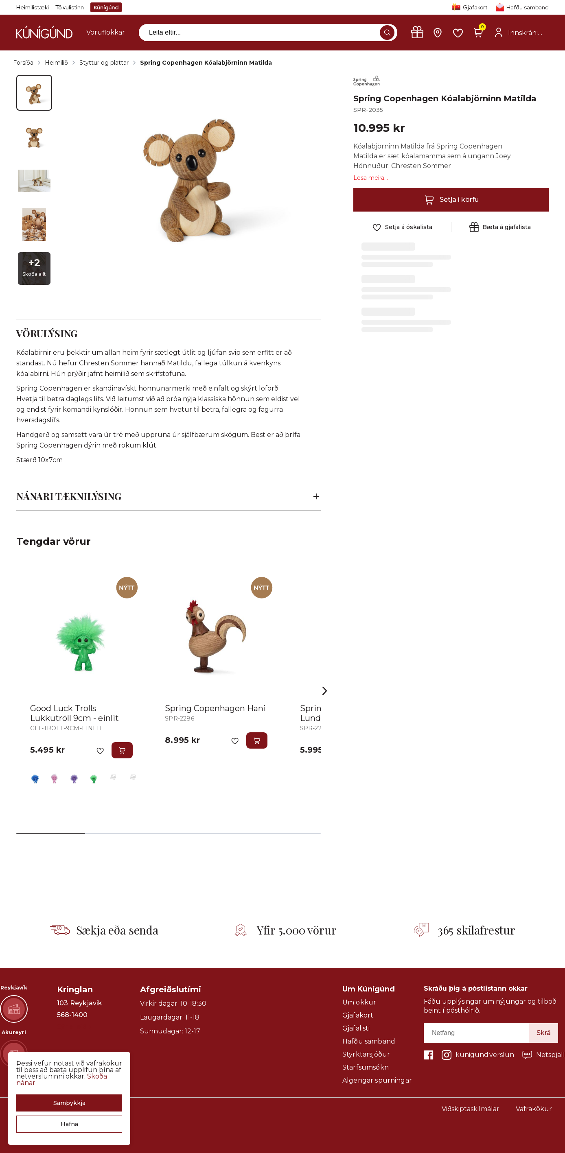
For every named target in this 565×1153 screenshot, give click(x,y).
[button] (69, 1103)
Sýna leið (74, 1027)
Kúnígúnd (106, 7)
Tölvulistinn (69, 7)
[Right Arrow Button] (324, 691)
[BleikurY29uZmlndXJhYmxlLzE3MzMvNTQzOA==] (54, 777)
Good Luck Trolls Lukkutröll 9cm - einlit (74, 713)
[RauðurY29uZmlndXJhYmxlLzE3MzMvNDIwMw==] (133, 777)
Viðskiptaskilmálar (470, 1109)
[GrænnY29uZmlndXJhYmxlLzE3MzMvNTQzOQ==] (93, 777)
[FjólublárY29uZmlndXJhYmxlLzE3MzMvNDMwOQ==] (74, 777)
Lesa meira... (370, 177)
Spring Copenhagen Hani (215, 708)
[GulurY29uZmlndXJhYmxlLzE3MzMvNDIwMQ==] (113, 777)
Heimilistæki (32, 7)
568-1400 (72, 1015)
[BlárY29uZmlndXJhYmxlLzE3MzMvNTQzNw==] (35, 777)
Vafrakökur (534, 1109)
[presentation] (105, 32)
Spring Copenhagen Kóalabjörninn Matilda (206, 62)
